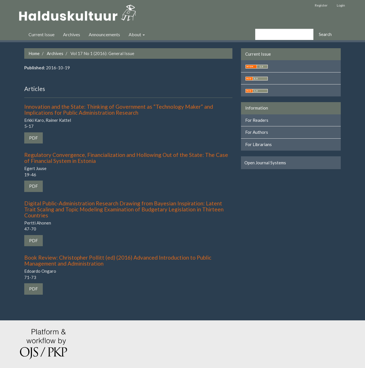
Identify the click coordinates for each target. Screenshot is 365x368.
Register (321, 5)
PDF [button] (33, 137)
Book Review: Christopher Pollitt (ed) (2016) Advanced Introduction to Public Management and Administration (117, 260)
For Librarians (258, 144)
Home (34, 53)
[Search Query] (284, 34)
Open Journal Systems (265, 162)
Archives (71, 34)
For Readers (256, 120)
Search (325, 34)
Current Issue (41, 34)
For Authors (256, 132)
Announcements (104, 34)
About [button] (137, 34)
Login (341, 5)
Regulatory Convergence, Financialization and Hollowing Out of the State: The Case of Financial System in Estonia (126, 157)
